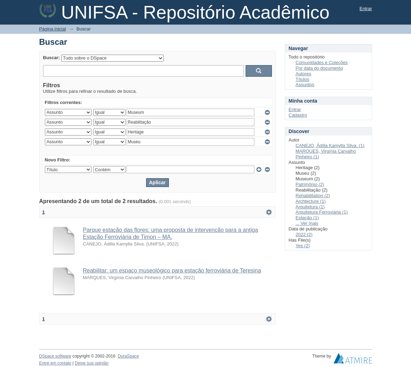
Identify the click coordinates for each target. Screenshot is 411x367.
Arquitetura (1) (310, 206)
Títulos (302, 79)
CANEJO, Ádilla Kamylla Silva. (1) (330, 145)
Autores (303, 73)
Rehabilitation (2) (313, 195)
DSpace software (55, 356)
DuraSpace (128, 356)
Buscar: (51, 57)
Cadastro (298, 115)
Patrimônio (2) (310, 184)
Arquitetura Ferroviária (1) (322, 212)
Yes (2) (303, 245)
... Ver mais (307, 223)
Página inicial (52, 29)
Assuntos (305, 84)
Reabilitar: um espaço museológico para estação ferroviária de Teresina (172, 270)
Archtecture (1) (311, 201)
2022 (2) (304, 234)
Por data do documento (319, 68)
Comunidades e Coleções (322, 62)
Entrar (365, 8)
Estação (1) (307, 217)
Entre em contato (55, 363)
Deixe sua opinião (91, 363)
